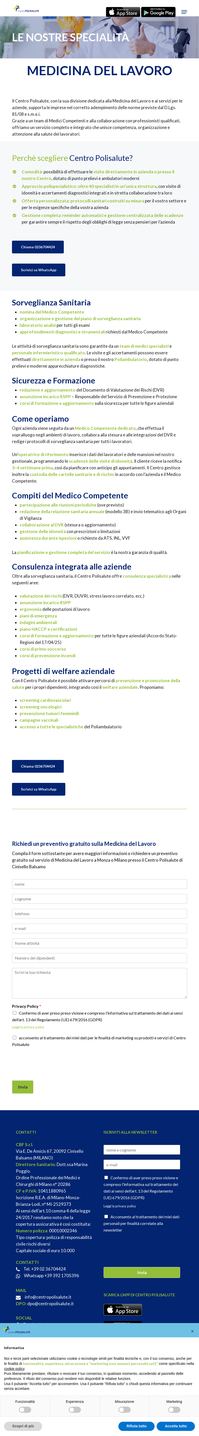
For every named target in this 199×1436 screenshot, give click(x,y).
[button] (184, 12)
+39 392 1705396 (61, 1275)
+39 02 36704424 (48, 1269)
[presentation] (51, 1072)
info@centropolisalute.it (48, 1297)
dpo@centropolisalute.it (50, 1303)
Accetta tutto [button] (176, 1426)
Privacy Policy (26, 1006)
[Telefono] (99, 913)
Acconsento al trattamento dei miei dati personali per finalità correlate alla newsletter (141, 1223)
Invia (23, 1087)
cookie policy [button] (14, 1369)
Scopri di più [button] (23, 1426)
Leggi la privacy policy (28, 1027)
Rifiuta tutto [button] (137, 1426)
